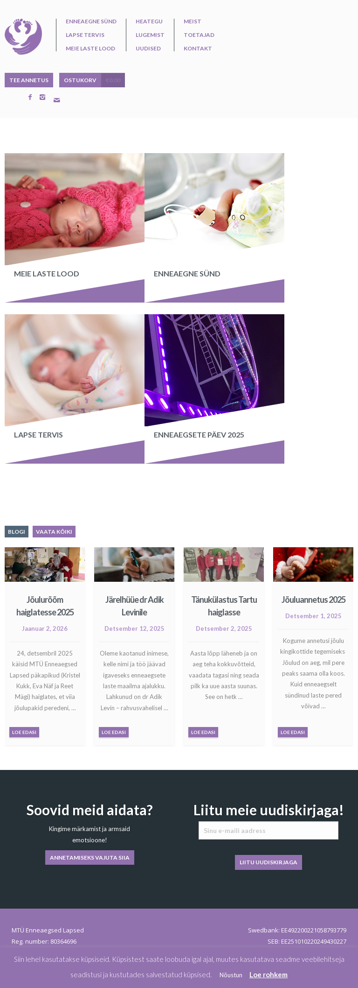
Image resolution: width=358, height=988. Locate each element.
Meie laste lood (90, 48)
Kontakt (198, 48)
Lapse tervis (85, 35)
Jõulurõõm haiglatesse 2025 (45, 605)
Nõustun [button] (231, 975)
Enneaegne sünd (91, 21)
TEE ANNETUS (28, 80)
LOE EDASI (24, 732)
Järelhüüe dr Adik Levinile (134, 605)
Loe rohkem (268, 974)
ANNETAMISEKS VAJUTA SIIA (90, 857)
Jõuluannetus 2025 (313, 599)
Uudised (148, 48)
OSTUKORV (94, 80)
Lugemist (150, 35)
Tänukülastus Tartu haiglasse (224, 605)
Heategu (149, 21)
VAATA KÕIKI (54, 531)
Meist (192, 21)
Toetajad (199, 35)
